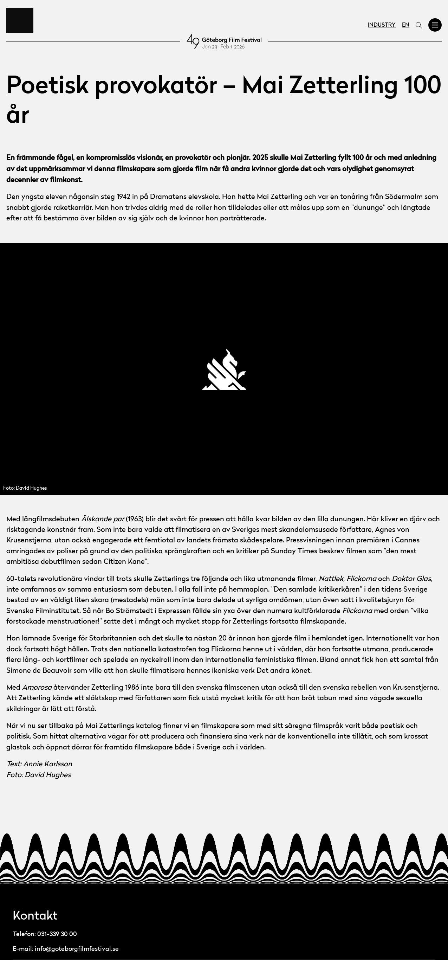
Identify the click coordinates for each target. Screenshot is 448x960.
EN (405, 25)
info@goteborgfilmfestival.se (77, 949)
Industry (382, 25)
